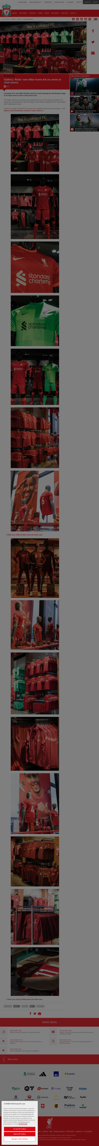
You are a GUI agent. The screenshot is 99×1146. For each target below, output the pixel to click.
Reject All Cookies (20, 1134)
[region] (20, 1123)
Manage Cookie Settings (20, 1139)
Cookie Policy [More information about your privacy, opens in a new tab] (23, 1124)
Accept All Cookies (19, 1129)
